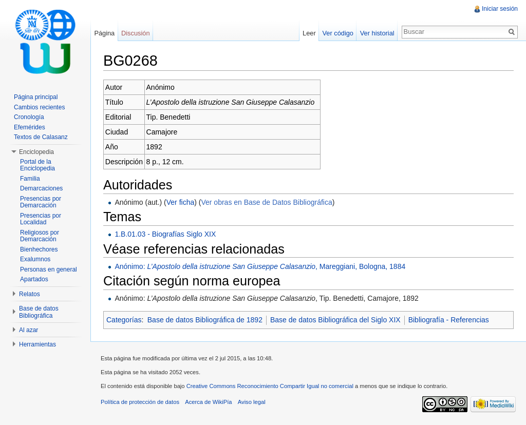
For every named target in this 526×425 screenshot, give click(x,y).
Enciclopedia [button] (36, 152)
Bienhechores (39, 249)
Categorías (123, 320)
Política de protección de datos (140, 402)
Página (104, 33)
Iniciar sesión (500, 8)
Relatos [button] (29, 294)
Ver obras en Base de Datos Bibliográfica (266, 202)
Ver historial (377, 33)
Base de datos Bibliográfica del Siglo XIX (335, 320)
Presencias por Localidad (40, 219)
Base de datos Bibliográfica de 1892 (204, 320)
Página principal (36, 97)
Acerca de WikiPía (208, 402)
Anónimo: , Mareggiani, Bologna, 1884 (260, 266)
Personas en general (48, 269)
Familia (30, 178)
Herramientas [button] (37, 344)
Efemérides (29, 127)
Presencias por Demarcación (40, 202)
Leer (309, 33)
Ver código (337, 33)
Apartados (34, 279)
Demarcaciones (41, 188)
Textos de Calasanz (41, 137)
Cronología (29, 117)
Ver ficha (180, 202)
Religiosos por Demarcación (39, 236)
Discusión (135, 33)
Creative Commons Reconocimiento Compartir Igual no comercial (269, 386)
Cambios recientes (39, 107)
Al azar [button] (28, 330)
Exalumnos (35, 259)
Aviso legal (252, 402)
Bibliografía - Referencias (448, 320)
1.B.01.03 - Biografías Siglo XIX (165, 234)
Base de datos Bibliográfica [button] (39, 312)
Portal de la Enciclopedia (37, 165)
